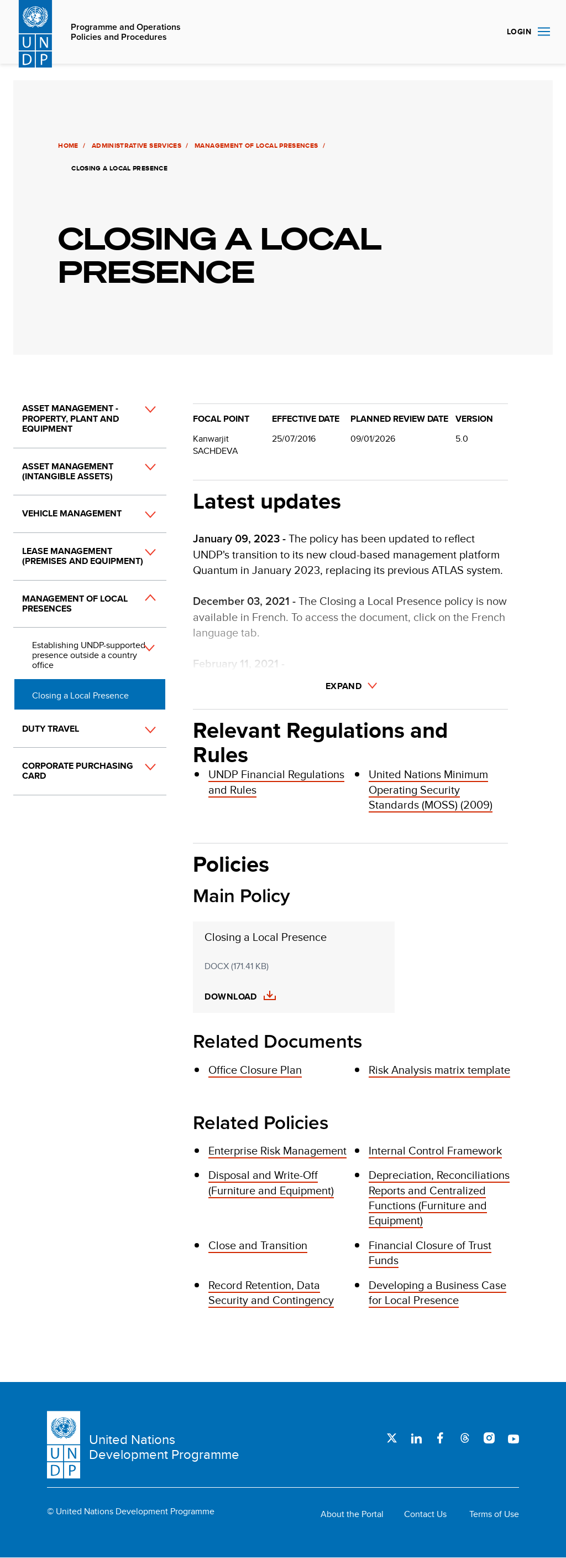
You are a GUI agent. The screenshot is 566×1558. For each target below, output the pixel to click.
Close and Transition (257, 1245)
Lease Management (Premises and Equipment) (82, 556)
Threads (464, 1437)
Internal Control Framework (435, 1150)
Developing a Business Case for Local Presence (437, 1292)
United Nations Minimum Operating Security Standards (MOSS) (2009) (430, 789)
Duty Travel (50, 728)
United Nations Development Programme (164, 1447)
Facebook (440, 1437)
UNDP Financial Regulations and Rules (276, 781)
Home (67, 146)
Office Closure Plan (255, 1070)
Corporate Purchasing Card (77, 770)
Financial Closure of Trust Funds (430, 1252)
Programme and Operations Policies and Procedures (126, 32)
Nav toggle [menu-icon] (544, 31)
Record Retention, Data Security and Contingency (271, 1292)
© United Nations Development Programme (130, 1511)
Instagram (489, 1437)
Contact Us (425, 1514)
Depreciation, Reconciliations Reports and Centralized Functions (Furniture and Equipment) (439, 1197)
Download (231, 997)
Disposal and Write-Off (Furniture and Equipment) (271, 1182)
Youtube (513, 1437)
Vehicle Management (72, 513)
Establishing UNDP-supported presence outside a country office (88, 655)
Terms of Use (494, 1514)
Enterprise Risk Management (277, 1150)
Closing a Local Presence (80, 695)
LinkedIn (416, 1437)
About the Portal (352, 1514)
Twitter (391, 1437)
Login (519, 31)
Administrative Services (135, 146)
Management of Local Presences (255, 146)
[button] (138, 430)
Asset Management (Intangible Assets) (67, 471)
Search (485, 32)
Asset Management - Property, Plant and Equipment (70, 418)
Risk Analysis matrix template (439, 1070)
